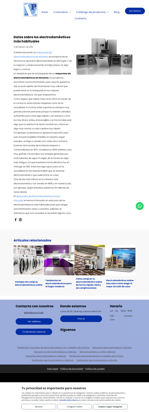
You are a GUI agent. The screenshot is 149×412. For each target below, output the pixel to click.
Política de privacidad (71, 368)
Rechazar (38, 406)
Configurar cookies (74, 406)
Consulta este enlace (68, 400)
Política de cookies (95, 368)
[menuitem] (45, 12)
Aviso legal (52, 368)
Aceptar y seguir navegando (110, 406)
